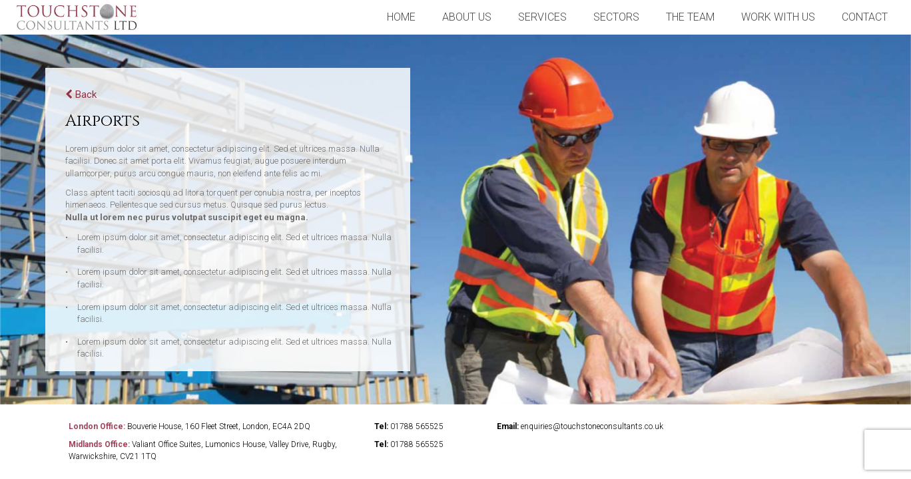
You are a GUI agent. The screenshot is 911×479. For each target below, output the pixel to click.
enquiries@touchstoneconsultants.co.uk (592, 426)
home (401, 17)
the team (690, 17)
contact (865, 17)
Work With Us (778, 17)
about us (466, 17)
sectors (616, 17)
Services (542, 17)
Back (81, 94)
